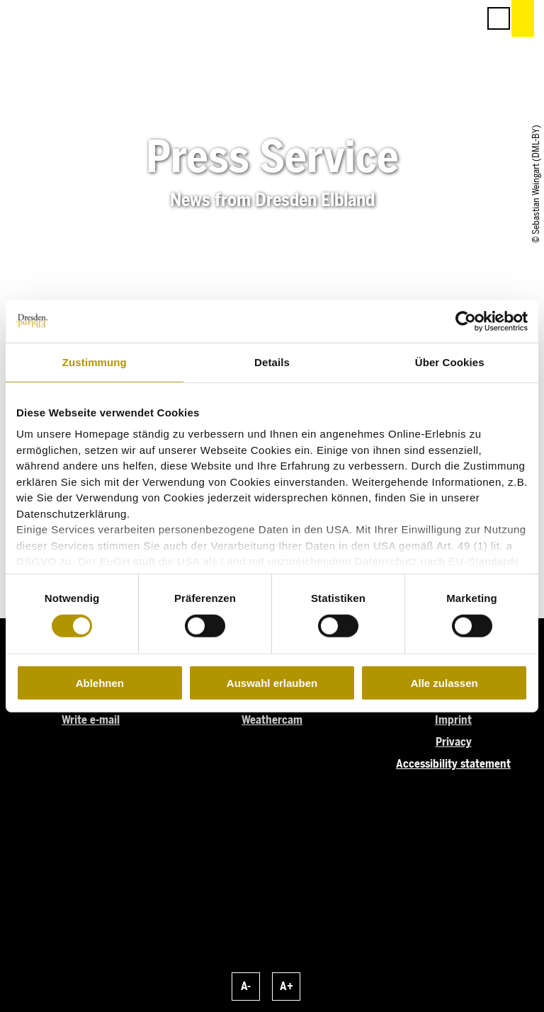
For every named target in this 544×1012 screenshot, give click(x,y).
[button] (403, 18)
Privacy (454, 742)
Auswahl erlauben (272, 683)
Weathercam (272, 720)
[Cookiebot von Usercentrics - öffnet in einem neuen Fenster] (466, 320)
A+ (286, 986)
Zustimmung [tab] (94, 362)
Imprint (453, 720)
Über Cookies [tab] (449, 362)
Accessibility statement (453, 764)
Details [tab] (272, 362)
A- (246, 986)
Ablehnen (100, 683)
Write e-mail (91, 720)
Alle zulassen (444, 683)
